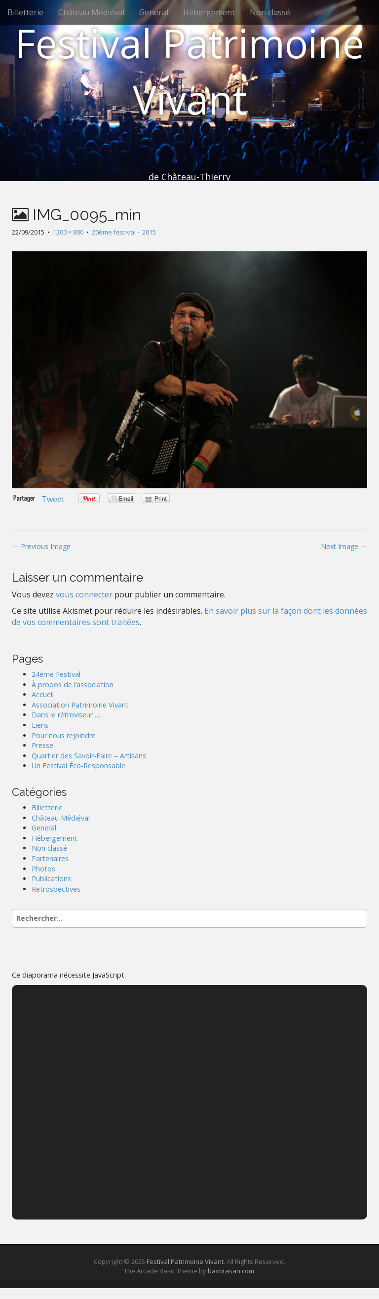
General (153, 12)
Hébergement (209, 12)
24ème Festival (56, 674)
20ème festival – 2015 (124, 232)
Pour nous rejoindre (64, 735)
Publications (51, 878)
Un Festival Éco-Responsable (78, 765)
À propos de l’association (73, 684)
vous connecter (84, 594)
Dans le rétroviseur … (66, 714)
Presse (42, 745)
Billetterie (25, 12)
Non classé (270, 12)
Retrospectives (56, 889)
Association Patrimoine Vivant (80, 704)
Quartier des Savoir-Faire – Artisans (89, 755)
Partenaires (50, 858)
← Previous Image (41, 546)
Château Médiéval (91, 12)
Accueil (43, 694)
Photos (43, 868)
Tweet (53, 499)
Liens (40, 725)
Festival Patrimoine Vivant (189, 71)
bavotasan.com (231, 1270)
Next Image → (344, 546)
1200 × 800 (68, 232)
